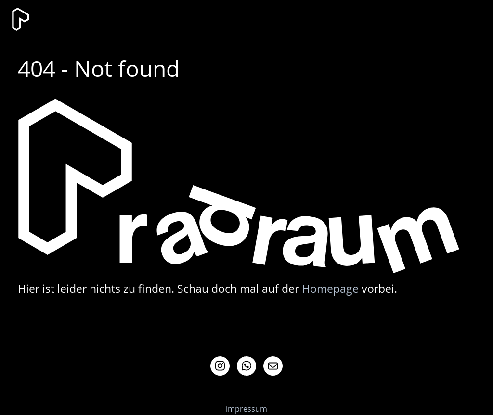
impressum (246, 408)
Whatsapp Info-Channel (246, 366)
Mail (273, 366)
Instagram (220, 366)
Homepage (330, 288)
